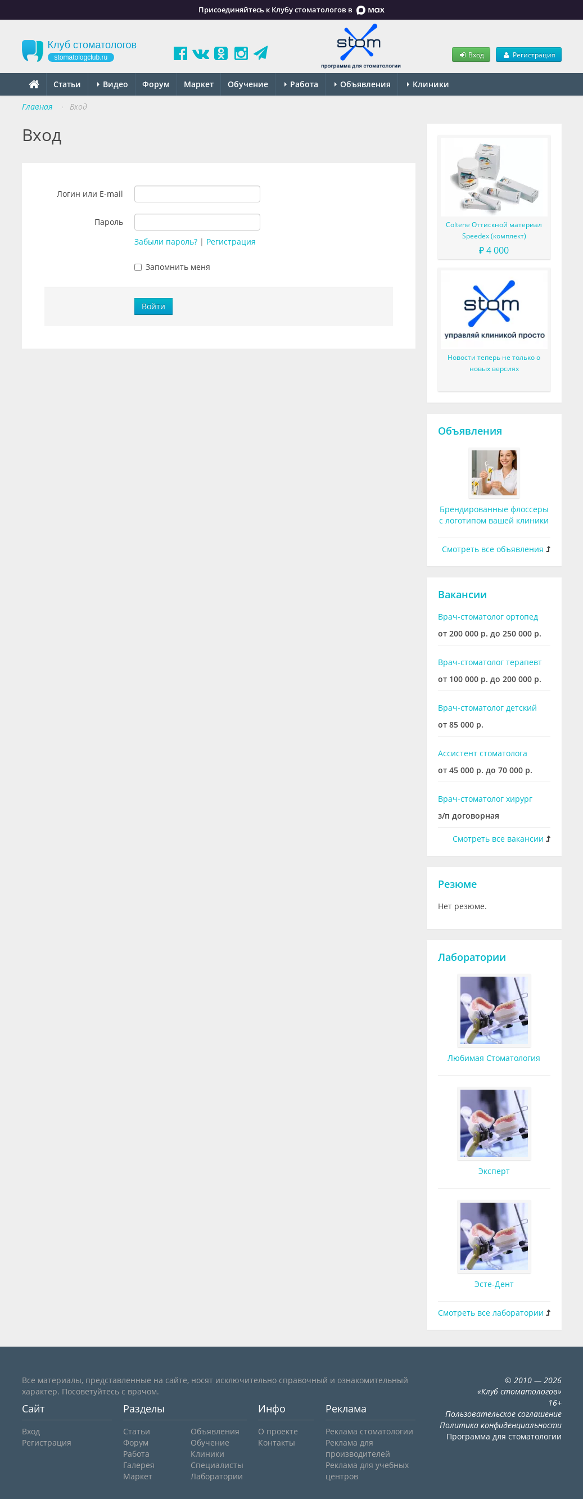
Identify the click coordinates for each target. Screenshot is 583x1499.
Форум (156, 84)
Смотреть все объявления (493, 549)
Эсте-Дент (494, 1284)
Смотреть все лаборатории (491, 1312)
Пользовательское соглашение (503, 1413)
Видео (112, 84)
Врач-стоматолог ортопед (488, 616)
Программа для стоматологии (504, 1436)
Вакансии (462, 594)
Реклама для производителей (358, 1448)
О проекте (278, 1431)
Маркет (199, 84)
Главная (37, 106)
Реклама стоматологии (369, 1431)
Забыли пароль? (165, 241)
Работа (301, 84)
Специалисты (217, 1465)
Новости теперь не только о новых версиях (494, 363)
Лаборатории (472, 957)
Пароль (108, 221)
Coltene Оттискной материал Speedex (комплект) (494, 230)
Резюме (457, 884)
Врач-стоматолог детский (487, 707)
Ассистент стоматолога (482, 753)
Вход (471, 54)
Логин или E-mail (90, 193)
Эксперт (494, 1171)
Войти (153, 306)
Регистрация (528, 54)
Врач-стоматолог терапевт (490, 662)
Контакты (276, 1442)
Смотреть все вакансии (498, 838)
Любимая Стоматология (494, 1058)
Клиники (428, 84)
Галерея (139, 1465)
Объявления (363, 84)
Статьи (67, 84)
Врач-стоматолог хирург (485, 798)
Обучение (248, 84)
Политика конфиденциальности (501, 1425)
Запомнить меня (172, 266)
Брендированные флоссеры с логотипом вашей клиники (494, 515)
